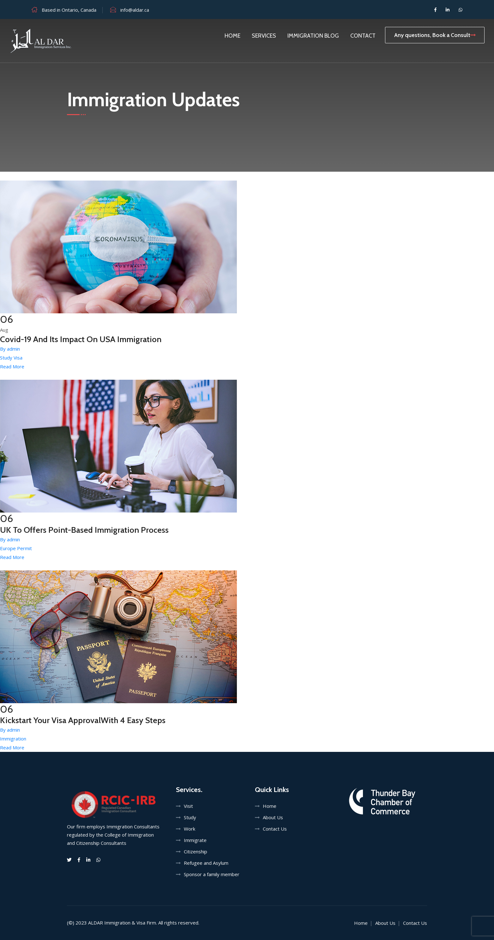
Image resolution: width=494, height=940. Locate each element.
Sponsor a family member (211, 874)
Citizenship (195, 851)
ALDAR (95, 922)
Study (190, 817)
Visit (188, 806)
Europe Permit (16, 548)
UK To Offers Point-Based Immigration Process (84, 530)
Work (189, 829)
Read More (12, 366)
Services (264, 35)
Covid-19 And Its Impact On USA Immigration (80, 339)
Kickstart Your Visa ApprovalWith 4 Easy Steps (83, 720)
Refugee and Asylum (206, 863)
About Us (273, 817)
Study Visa (11, 357)
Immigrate (195, 840)
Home (232, 35)
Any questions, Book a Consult (434, 35)
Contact (363, 35)
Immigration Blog (313, 35)
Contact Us (275, 829)
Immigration (13, 738)
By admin (10, 349)
